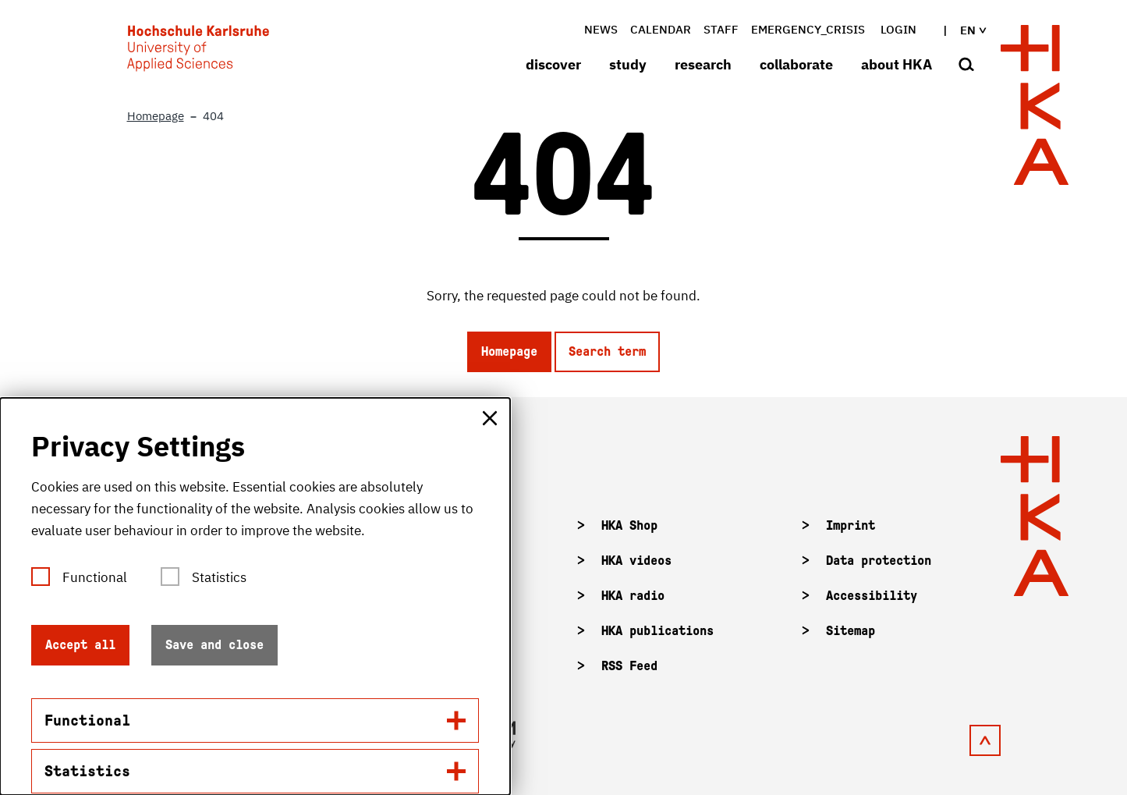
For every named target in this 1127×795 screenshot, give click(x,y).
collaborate (796, 64)
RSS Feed (629, 665)
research (703, 64)
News (601, 29)
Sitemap (850, 630)
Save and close (214, 644)
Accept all (80, 644)
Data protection (878, 560)
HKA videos (636, 560)
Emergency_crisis (808, 29)
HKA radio (633, 595)
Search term (607, 351)
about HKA (896, 64)
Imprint (850, 525)
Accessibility (871, 595)
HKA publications (657, 630)
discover (553, 64)
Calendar (660, 29)
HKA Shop (629, 525)
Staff (721, 29)
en (960, 30)
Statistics (219, 577)
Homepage (509, 351)
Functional (94, 577)
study (628, 64)
